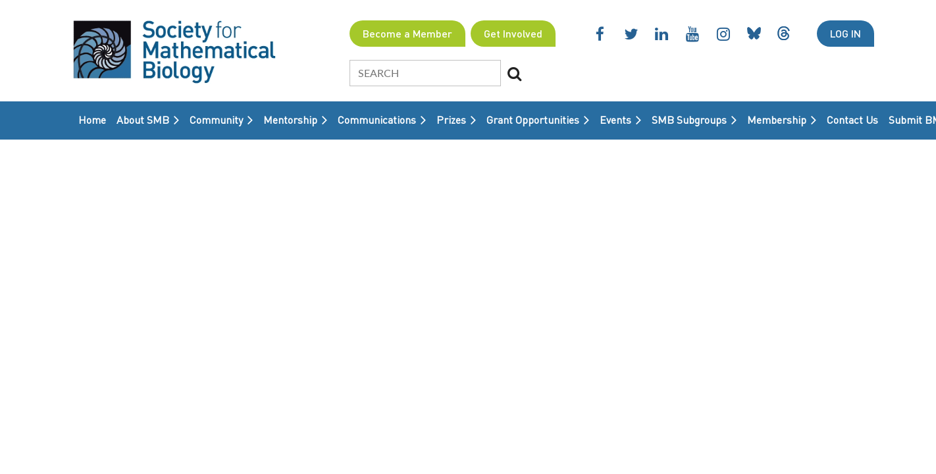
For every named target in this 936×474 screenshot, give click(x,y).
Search (515, 74)
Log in (845, 33)
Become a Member (407, 33)
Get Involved (513, 33)
